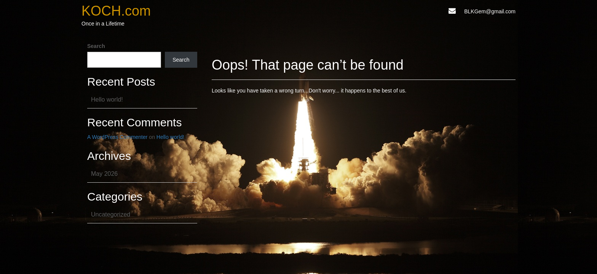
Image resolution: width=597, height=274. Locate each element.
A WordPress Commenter (117, 137)
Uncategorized (110, 214)
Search (96, 46)
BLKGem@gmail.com (490, 11)
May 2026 (104, 173)
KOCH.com (116, 11)
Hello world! (107, 99)
